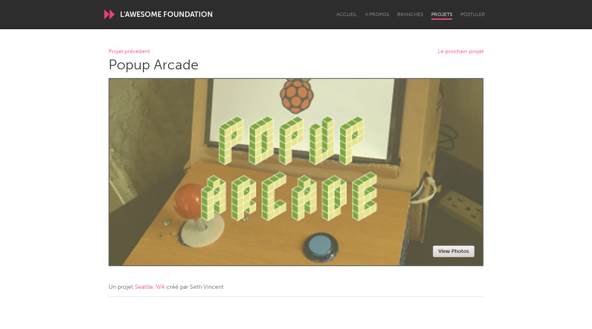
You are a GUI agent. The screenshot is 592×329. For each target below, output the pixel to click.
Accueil (346, 14)
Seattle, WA (150, 286)
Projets (441, 14)
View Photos (453, 251)
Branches (410, 14)
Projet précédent (129, 51)
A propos (377, 14)
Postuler (472, 14)
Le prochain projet (460, 51)
